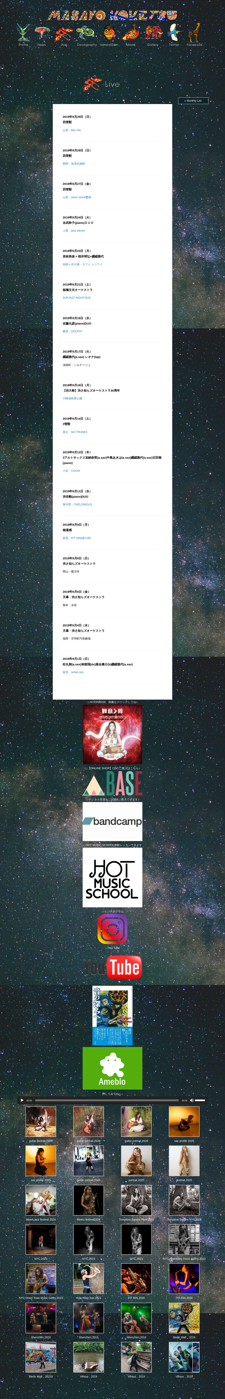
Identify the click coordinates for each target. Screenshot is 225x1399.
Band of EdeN (109, 34)
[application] (112, 1100)
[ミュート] (192, 1100)
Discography (86, 34)
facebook (194, 34)
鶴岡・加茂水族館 (74, 163)
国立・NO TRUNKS (75, 432)
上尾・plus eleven (74, 230)
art (154, 34)
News (42, 34)
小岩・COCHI (71, 470)
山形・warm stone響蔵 (77, 197)
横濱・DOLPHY (73, 331)
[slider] (107, 1100)
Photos (26, 59)
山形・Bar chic (72, 130)
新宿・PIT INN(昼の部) (77, 538)
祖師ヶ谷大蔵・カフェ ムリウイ (83, 264)
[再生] (22, 1100)
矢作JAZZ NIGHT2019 (77, 297)
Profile (23, 34)
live (64, 34)
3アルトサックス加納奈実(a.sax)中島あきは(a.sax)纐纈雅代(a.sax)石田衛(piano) (112, 457)
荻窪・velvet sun (73, 672)
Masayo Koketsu (112, 16)
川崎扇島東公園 (72, 398)
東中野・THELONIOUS (77, 504)
